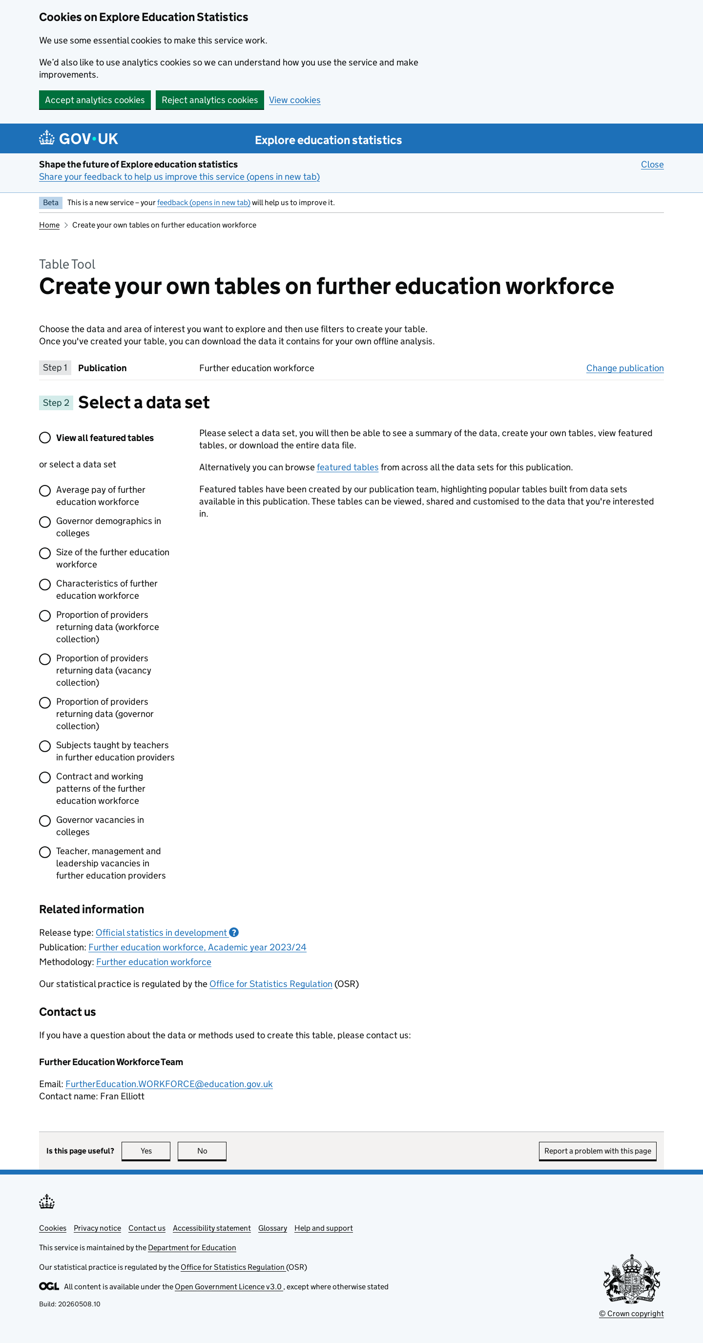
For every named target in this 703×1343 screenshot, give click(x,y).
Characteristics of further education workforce (107, 589)
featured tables (348, 467)
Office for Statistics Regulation (270, 983)
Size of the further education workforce (112, 558)
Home (49, 225)
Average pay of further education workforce (100, 495)
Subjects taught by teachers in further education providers (115, 751)
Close (652, 164)
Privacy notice (97, 1228)
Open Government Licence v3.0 (229, 1286)
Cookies (52, 1228)
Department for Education (192, 1247)
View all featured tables (105, 437)
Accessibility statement (212, 1228)
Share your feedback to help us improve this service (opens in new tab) (179, 176)
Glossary (272, 1228)
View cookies (295, 99)
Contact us (146, 1228)
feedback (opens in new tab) (203, 202)
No (212, 1150)
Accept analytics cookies (95, 99)
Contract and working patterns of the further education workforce (100, 788)
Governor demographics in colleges (108, 527)
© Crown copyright (631, 1313)
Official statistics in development (167, 932)
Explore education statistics (328, 140)
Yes (156, 1150)
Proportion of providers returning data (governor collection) (105, 714)
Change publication (625, 368)
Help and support (323, 1228)
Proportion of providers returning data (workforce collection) (107, 627)
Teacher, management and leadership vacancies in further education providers (111, 863)
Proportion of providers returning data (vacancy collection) (103, 670)
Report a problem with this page (597, 1150)
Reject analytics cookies (210, 99)
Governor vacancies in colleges (100, 826)
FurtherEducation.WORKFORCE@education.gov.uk (169, 1084)
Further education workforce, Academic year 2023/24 (197, 947)
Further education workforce (153, 961)
